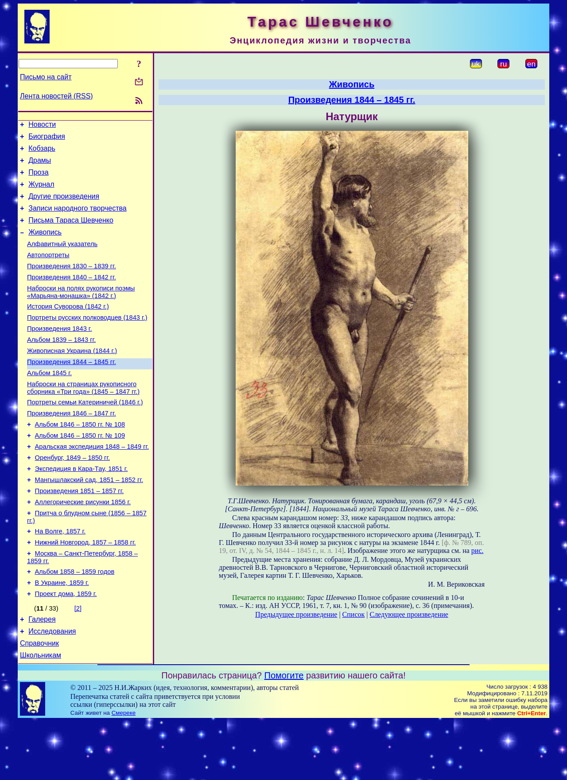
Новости (42, 125)
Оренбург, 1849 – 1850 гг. (72, 496)
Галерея (41, 674)
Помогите (284, 734)
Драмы (39, 165)
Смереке (124, 771)
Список (353, 614)
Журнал (41, 192)
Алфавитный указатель (62, 258)
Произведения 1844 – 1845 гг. (71, 389)
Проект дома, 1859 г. (66, 647)
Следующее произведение (408, 614)
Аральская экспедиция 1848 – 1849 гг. (92, 483)
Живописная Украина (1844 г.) (72, 377)
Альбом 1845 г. (49, 402)
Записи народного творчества (77, 219)
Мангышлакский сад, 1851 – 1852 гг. (89, 521)
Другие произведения (63, 205)
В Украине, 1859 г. (62, 634)
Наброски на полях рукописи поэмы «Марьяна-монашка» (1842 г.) (81, 312)
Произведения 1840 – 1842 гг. (71, 295)
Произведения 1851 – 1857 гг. (79, 533)
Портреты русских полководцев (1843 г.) (87, 340)
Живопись (45, 245)
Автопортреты (48, 270)
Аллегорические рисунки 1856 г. (83, 545)
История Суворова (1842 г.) (68, 327)
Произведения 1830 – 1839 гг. (71, 283)
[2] (78, 661)
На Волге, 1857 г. (60, 577)
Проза (38, 179)
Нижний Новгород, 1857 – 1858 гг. (85, 590)
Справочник (39, 700)
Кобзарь (41, 152)
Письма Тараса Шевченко (70, 232)
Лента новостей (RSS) (56, 96)
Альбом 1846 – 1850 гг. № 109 (80, 471)
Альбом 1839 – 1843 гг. (61, 364)
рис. (477, 550)
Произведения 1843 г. (59, 352)
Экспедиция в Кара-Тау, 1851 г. (81, 508)
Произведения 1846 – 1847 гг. (71, 446)
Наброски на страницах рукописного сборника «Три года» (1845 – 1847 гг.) (83, 418)
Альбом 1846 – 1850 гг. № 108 (80, 459)
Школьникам (40, 713)
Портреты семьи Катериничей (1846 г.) (85, 434)
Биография (46, 139)
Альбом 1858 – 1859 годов (75, 622)
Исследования (52, 687)
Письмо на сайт (45, 77)
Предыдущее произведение (296, 614)
